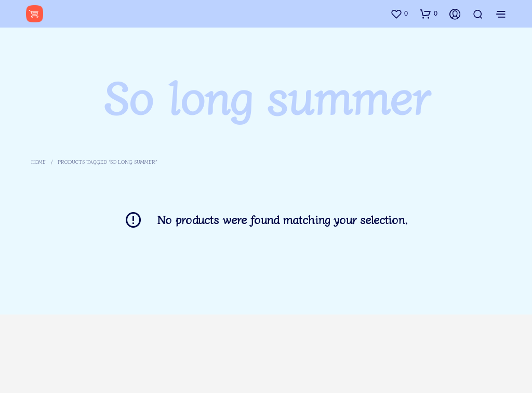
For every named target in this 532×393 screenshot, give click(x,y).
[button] (399, 13)
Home (38, 161)
